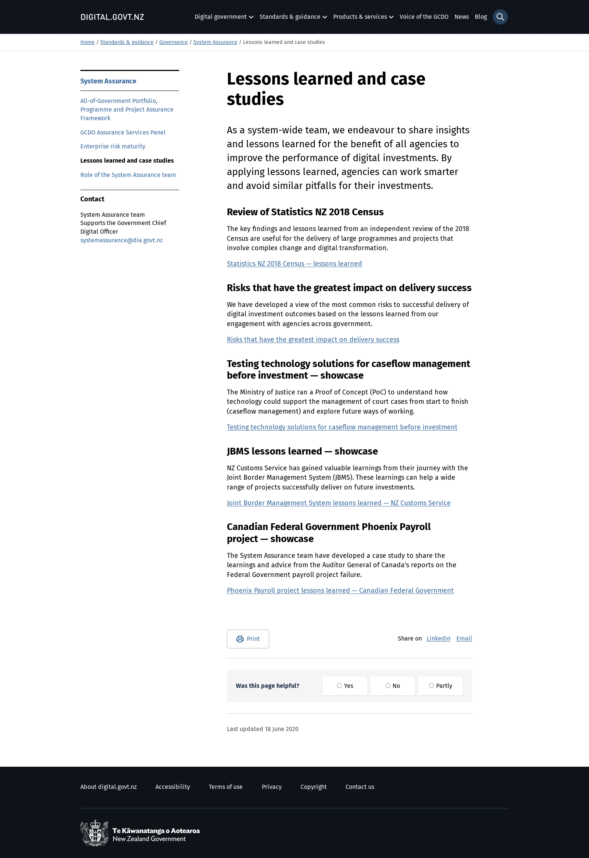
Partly (440, 686)
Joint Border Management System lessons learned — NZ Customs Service (339, 503)
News (462, 17)
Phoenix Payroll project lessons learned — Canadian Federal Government (340, 591)
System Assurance (215, 42)
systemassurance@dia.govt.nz (121, 240)
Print (253, 639)
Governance (173, 42)
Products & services (360, 19)
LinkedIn (438, 639)
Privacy (272, 787)
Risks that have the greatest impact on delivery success (313, 340)
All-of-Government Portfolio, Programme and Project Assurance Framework (127, 109)
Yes (345, 686)
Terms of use (226, 787)
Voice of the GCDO (424, 17)
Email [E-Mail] (464, 639)
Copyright (314, 787)
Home (87, 42)
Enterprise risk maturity (112, 147)
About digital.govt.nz (108, 787)
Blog (481, 17)
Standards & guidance (290, 19)
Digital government (221, 19)
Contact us (360, 787)
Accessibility (173, 787)
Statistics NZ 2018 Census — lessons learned (294, 264)
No (392, 686)
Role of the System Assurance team (128, 175)
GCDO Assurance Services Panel (123, 133)
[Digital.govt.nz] (112, 17)
